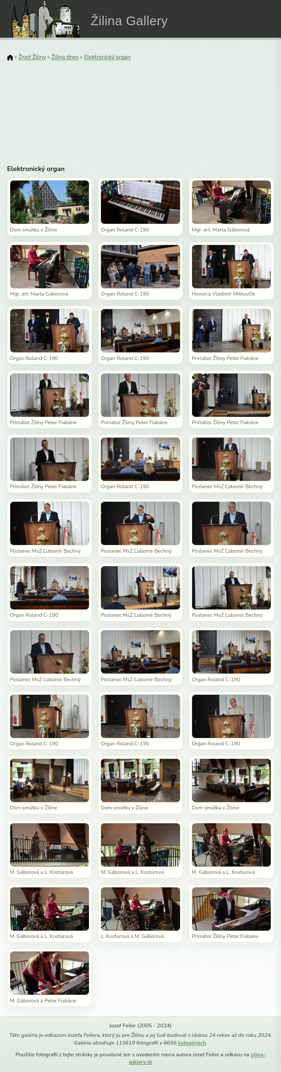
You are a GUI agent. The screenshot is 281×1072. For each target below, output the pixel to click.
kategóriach (192, 1042)
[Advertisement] (140, 108)
